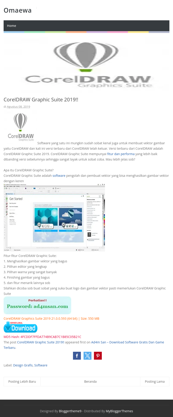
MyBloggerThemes (119, 411)
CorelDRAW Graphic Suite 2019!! (40, 342)
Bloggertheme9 (70, 411)
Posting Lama (155, 381)
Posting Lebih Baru (22, 381)
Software (40, 365)
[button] (77, 356)
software (58, 175)
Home (11, 25)
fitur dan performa (121, 154)
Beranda (90, 381)
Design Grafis (23, 365)
